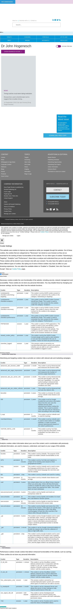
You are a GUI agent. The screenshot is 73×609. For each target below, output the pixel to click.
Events (3, 171)
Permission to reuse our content (56, 171)
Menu (1, 32)
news (6, 90)
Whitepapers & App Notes (8, 162)
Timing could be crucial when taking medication (18, 93)
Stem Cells (45, 37)
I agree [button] (18, 235)
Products (3, 174)
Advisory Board (52, 169)
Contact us (33, 20)
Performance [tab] (2, 546)
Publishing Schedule (53, 159)
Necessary (5, 274)
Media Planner (52, 157)
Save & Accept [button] (3, 606)
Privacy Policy (8, 209)
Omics (9, 40)
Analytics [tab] (2, 438)
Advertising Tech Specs (54, 164)
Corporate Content (6, 164)
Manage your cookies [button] (10, 213)
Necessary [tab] (2, 272)
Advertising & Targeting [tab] (5, 352)
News (2, 159)
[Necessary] (0, 274)
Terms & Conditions (9, 206)
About (5, 202)
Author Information (53, 167)
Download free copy (57, 135)
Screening (27, 37)
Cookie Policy (7, 211)
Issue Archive (4, 176)
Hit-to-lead (27, 164)
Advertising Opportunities (55, 162)
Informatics (45, 40)
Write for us (50, 184)
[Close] (2, 241)
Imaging (27, 40)
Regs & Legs (28, 174)
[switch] (0, 354)
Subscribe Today (58, 196)
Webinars (3, 167)
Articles (3, 157)
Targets (9, 37)
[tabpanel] (36, 314)
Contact (58, 189)
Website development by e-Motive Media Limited (12, 223)
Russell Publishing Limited (12, 219)
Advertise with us (24, 20)
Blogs (2, 169)
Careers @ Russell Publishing (12, 204)
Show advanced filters (12, 51)
